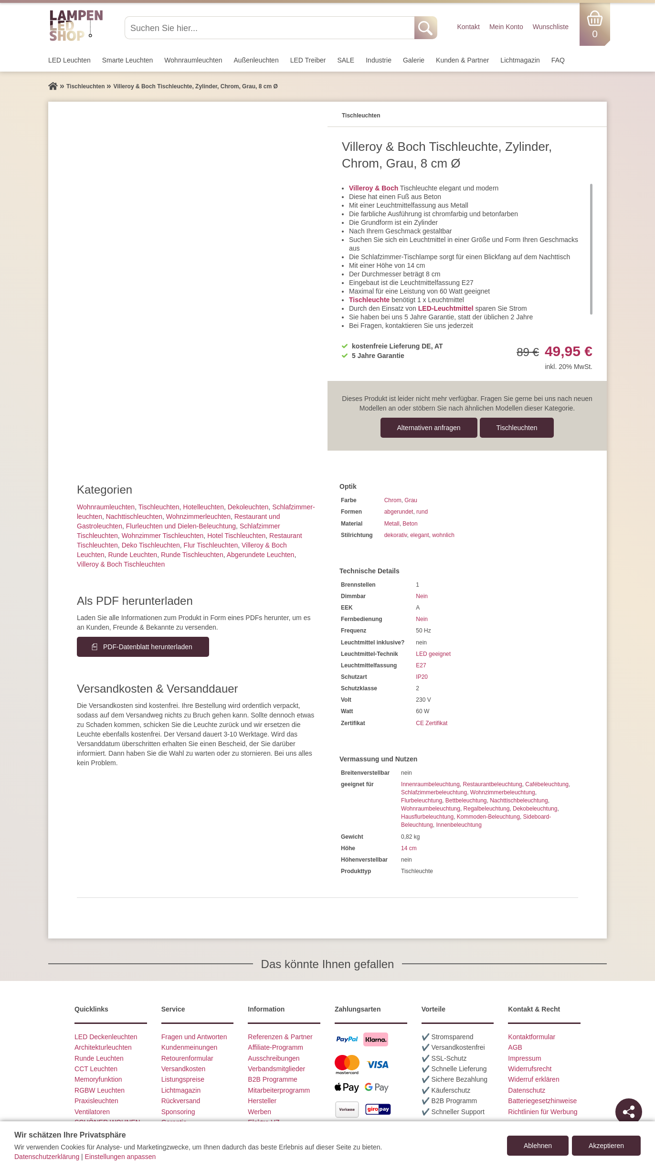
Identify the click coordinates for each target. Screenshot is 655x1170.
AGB (515, 1047)
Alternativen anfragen (429, 428)
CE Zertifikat (431, 723)
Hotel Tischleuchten (236, 535)
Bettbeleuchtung (466, 800)
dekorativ (395, 535)
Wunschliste (551, 27)
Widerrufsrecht (529, 1069)
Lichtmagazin (520, 60)
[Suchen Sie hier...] (270, 27)
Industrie (378, 60)
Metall (392, 523)
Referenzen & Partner (280, 1037)
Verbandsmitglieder (276, 1069)
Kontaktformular (531, 1037)
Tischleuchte (369, 300)
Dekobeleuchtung (535, 808)
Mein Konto (506, 27)
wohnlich (443, 535)
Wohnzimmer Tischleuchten (163, 535)
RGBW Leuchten (99, 1090)
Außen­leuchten (256, 60)
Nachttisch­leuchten (134, 516)
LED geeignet (433, 654)
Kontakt (468, 27)
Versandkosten (183, 1069)
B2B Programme (272, 1079)
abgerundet (398, 511)
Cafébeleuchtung (547, 784)
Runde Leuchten (132, 555)
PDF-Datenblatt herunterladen (147, 647)
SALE (345, 60)
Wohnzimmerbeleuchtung (502, 792)
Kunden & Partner (462, 60)
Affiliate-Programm (275, 1047)
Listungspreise (182, 1079)
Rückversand (181, 1101)
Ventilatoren (92, 1112)
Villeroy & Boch (373, 188)
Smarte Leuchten (127, 60)
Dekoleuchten (248, 507)
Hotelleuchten (203, 507)
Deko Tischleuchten (151, 545)
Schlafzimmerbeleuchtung (434, 792)
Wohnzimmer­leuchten (198, 516)
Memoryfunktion (98, 1079)
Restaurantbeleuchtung (492, 784)
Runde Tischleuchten (192, 555)
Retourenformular (187, 1058)
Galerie (413, 60)
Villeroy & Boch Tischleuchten (121, 564)
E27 (421, 665)
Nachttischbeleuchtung (519, 800)
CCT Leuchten (95, 1069)
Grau (410, 500)
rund (422, 511)
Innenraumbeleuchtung (430, 784)
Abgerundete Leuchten (261, 555)
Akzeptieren (606, 1145)
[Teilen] (628, 1111)
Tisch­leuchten (517, 428)
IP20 (422, 677)
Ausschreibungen (273, 1058)
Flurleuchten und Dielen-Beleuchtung (181, 526)
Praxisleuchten (96, 1101)
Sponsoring (178, 1112)
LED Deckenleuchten (105, 1037)
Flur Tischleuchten (211, 545)
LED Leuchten (69, 60)
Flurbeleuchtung (421, 800)
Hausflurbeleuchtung (427, 816)
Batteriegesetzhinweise (542, 1101)
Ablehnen (538, 1145)
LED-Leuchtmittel (446, 308)
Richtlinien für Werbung (542, 1112)
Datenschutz (526, 1090)
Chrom (392, 500)
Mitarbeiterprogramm (279, 1090)
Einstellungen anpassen (120, 1156)
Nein (422, 596)
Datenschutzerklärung (46, 1156)
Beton (409, 523)
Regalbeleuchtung (487, 808)
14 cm (409, 848)
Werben (259, 1112)
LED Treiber (308, 60)
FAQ (558, 60)
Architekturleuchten (103, 1047)
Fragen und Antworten (194, 1037)
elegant (419, 535)
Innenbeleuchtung (458, 825)
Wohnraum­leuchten (193, 60)
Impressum (524, 1058)
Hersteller (262, 1101)
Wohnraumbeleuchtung (430, 808)
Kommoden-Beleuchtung (488, 816)
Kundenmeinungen (189, 1047)
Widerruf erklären (533, 1079)
